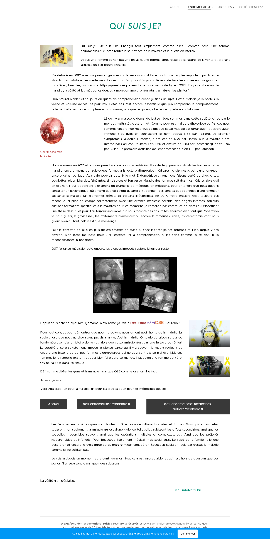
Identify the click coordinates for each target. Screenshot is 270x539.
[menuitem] (179, 7)
